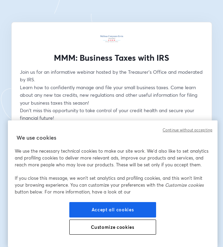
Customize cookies (112, 227)
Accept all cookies (113, 210)
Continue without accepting (187, 130)
